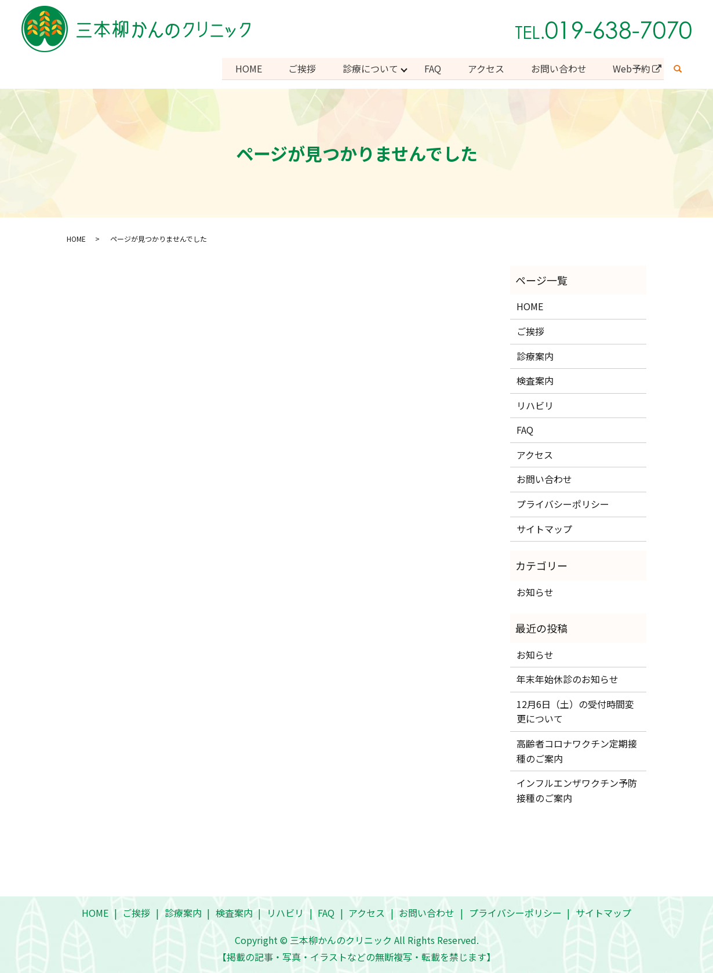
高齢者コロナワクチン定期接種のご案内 (576, 749)
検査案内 (535, 379)
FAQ (428, 68)
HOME (239, 68)
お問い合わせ (556, 68)
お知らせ (535, 590)
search (678, 68)
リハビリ (535, 404)
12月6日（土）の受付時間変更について (575, 709)
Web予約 (631, 68)
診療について (364, 68)
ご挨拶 (294, 68)
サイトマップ (544, 527)
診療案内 (535, 354)
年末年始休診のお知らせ (567, 678)
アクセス (482, 68)
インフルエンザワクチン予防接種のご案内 (576, 789)
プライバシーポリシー (562, 503)
